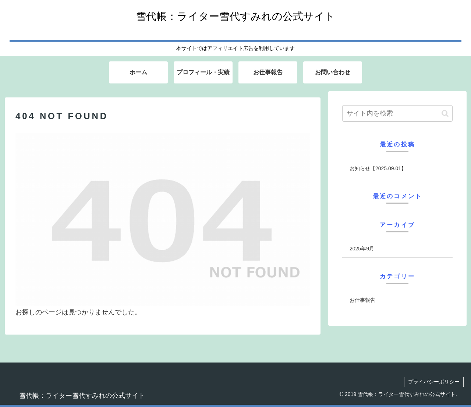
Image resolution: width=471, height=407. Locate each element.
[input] (397, 113)
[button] (445, 113)
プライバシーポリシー (434, 382)
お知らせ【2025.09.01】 (378, 168)
